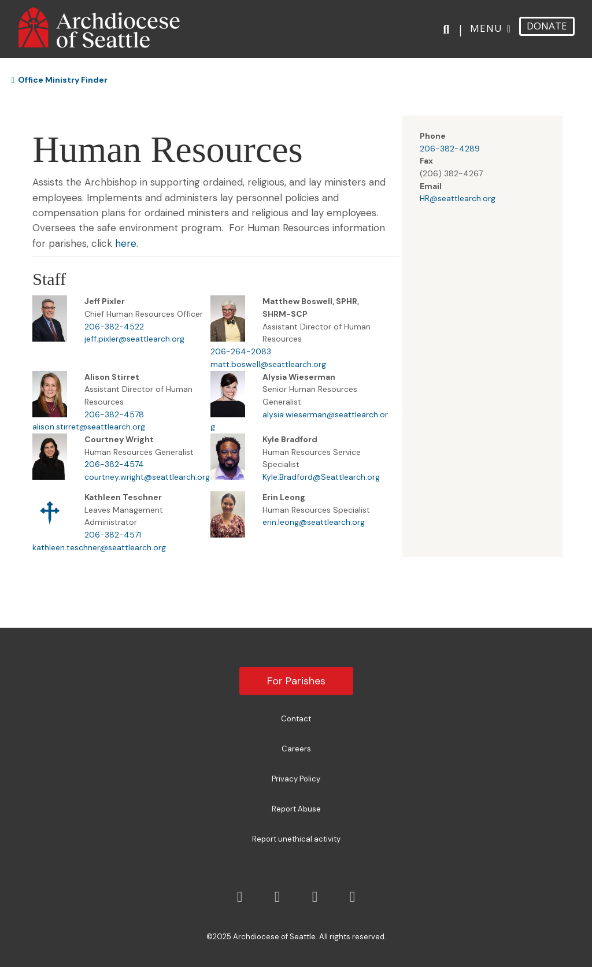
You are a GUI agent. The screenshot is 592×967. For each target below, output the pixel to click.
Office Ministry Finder (60, 80)
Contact (296, 719)
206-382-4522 (114, 326)
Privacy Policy (296, 779)
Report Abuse (296, 809)
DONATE (547, 25)
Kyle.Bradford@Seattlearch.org (321, 477)
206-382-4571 (112, 534)
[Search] (448, 29)
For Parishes (296, 681)
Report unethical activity (296, 839)
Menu (486, 28)
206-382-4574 (114, 464)
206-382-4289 (450, 148)
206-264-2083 (240, 351)
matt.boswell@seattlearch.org (268, 364)
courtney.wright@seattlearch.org (147, 477)
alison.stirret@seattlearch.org (88, 426)
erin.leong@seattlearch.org (313, 522)
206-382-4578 (114, 414)
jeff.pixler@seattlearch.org (134, 339)
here (125, 243)
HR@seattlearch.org (457, 198)
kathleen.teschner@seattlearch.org (99, 547)
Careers (296, 749)
